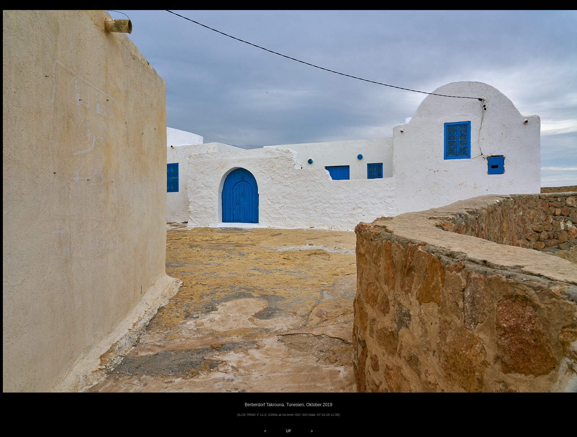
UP (288, 431)
